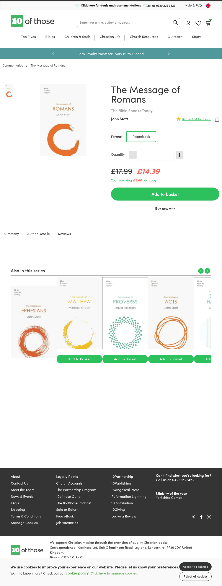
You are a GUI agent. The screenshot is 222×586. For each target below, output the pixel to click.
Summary (11, 233)
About (15, 476)
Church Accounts (69, 483)
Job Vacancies (67, 522)
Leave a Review (123, 516)
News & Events (22, 496)
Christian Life (110, 37)
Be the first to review (196, 119)
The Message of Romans (48, 65)
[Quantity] (156, 155)
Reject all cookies (195, 576)
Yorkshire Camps (169, 497)
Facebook (201, 517)
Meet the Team (22, 489)
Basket (210, 21)
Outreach (175, 37)
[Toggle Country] (208, 5)
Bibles (50, 37)
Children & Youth (77, 37)
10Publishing (121, 483)
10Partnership (122, 476)
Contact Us (19, 483)
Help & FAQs (193, 5)
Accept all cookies (195, 567)
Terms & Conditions (26, 516)
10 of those (33, 21)
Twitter (193, 517)
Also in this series (28, 270)
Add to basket (165, 194)
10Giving (118, 509)
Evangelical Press (125, 489)
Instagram (209, 517)
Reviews (64, 233)
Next (169, 53)
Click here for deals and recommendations (111, 5)
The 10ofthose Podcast (73, 503)
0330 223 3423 (165, 5)
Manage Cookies (24, 522)
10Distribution (122, 503)
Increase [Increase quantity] (179, 155)
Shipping (18, 509)
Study (196, 37)
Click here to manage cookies (113, 573)
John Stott (119, 118)
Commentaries (13, 65)
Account (188, 23)
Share (217, 119)
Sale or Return (67, 509)
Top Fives (28, 37)
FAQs (15, 503)
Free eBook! (65, 516)
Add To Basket (79, 359)
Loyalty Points (67, 476)
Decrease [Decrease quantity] (133, 155)
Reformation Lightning (129, 496)
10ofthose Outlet (69, 496)
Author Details (38, 233)
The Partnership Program (76, 489)
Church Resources (144, 37)
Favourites (198, 23)
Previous (53, 53)
